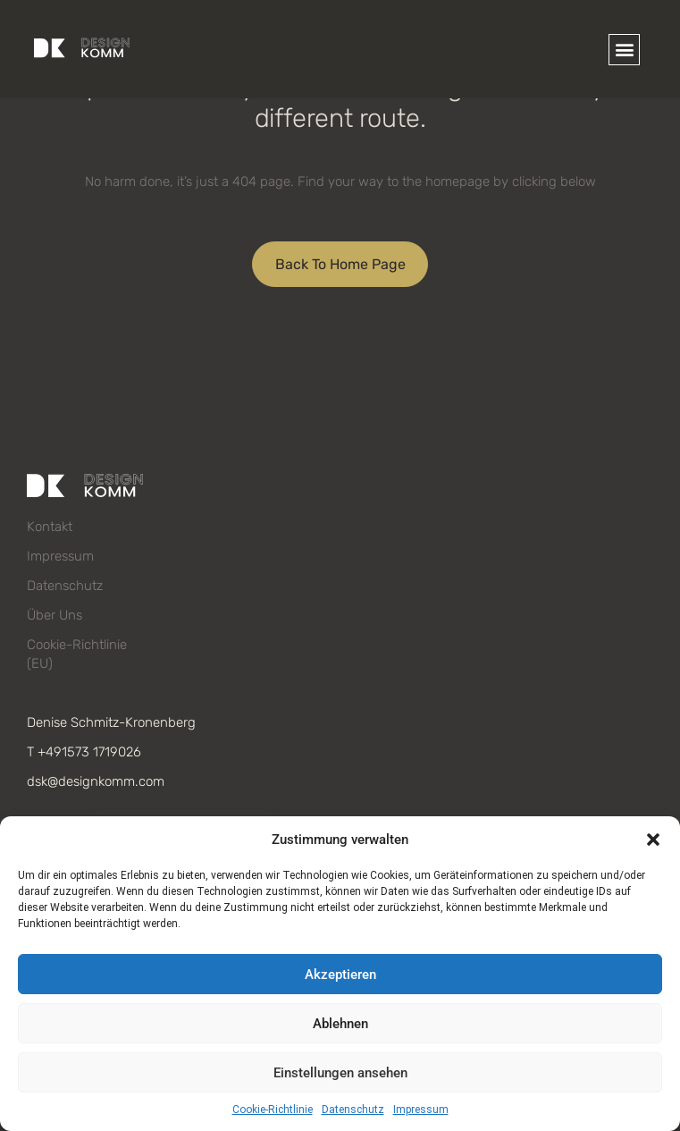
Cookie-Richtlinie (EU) (77, 654)
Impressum (421, 1109)
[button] (653, 839)
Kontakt (49, 527)
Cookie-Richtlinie (272, 1109)
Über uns (54, 615)
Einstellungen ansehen (340, 1073)
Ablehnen (340, 1024)
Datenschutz (353, 1109)
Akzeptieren (340, 974)
